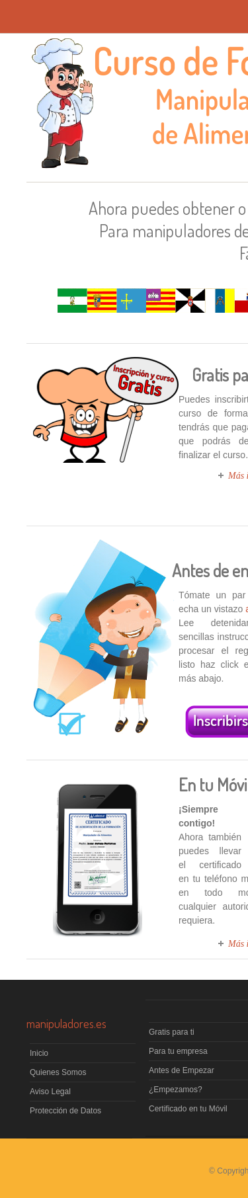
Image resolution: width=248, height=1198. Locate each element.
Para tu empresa (178, 1051)
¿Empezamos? (175, 1089)
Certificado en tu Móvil (188, 1108)
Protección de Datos (65, 1110)
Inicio (39, 1053)
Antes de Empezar (181, 1070)
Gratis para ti (171, 1032)
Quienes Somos (58, 1072)
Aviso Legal (50, 1091)
